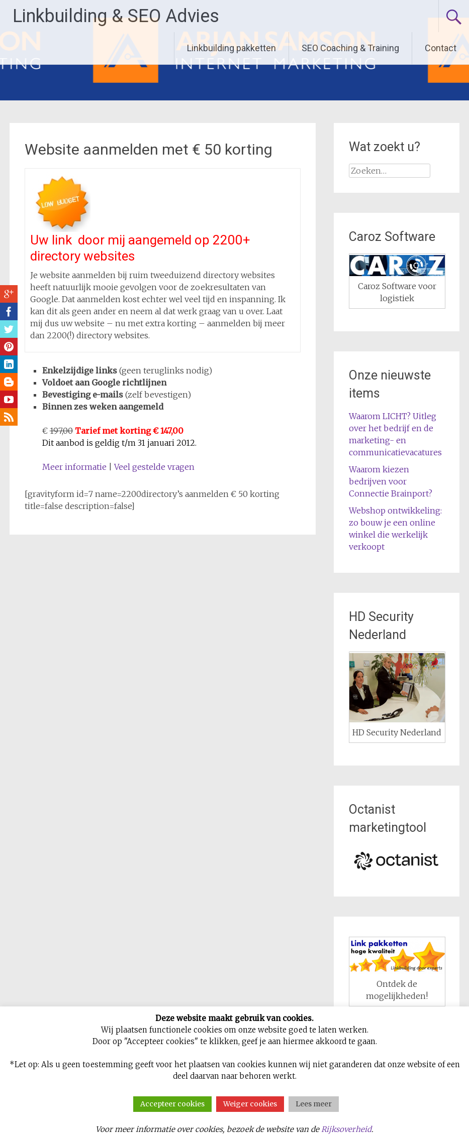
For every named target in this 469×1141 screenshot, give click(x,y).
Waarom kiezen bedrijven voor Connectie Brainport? (390, 481)
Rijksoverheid (346, 1129)
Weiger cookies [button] (250, 1103)
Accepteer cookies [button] (172, 1103)
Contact (440, 48)
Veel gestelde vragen (154, 467)
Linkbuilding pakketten (231, 48)
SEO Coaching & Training (350, 48)
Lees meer (314, 1103)
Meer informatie (74, 467)
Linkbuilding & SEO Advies (116, 16)
